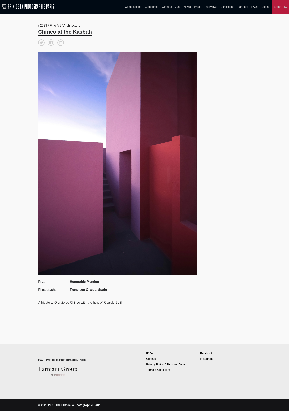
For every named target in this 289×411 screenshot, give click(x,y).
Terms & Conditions (158, 369)
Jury (177, 6)
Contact (151, 358)
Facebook (206, 353)
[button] (41, 42)
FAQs (254, 6)
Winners (167, 6)
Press (197, 6)
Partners (242, 6)
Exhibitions (227, 6)
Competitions (133, 6)
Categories (151, 6)
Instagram (206, 358)
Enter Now (280, 6)
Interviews (211, 6)
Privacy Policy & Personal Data (165, 364)
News (187, 6)
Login (265, 6)
